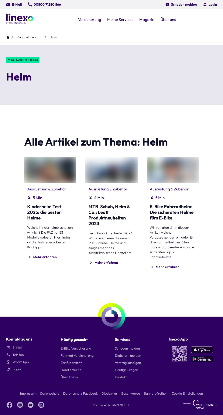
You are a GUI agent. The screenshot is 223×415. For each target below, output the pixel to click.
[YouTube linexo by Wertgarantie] (30, 404)
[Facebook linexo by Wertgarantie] (9, 404)
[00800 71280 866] (44, 4)
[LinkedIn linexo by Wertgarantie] (41, 404)
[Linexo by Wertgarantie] (19, 19)
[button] (210, 4)
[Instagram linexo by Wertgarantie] (20, 404)
